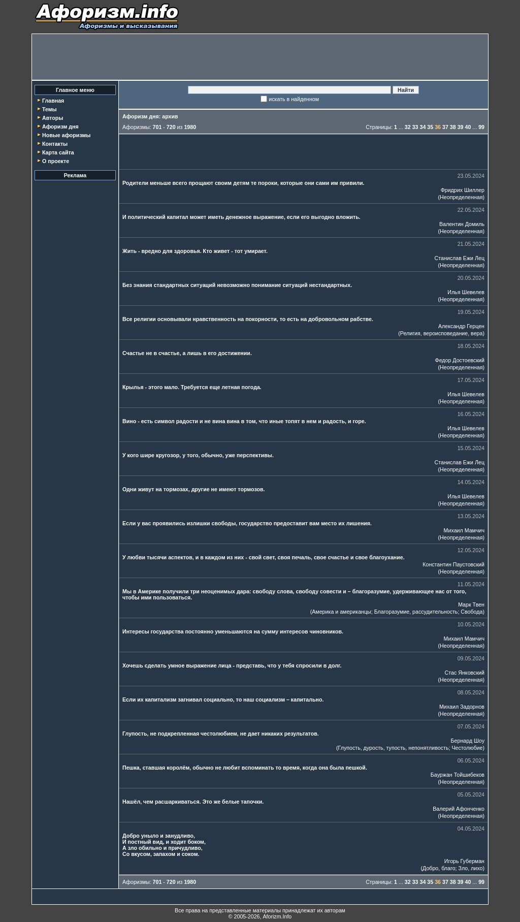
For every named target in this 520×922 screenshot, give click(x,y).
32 (408, 127)
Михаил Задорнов (461, 707)
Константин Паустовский (453, 564)
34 (423, 127)
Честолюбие (466, 748)
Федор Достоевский (459, 360)
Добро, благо (439, 868)
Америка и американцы (341, 612)
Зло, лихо (471, 868)
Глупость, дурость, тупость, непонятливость (393, 748)
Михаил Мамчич (464, 530)
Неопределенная (461, 197)
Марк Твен (471, 604)
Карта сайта (58, 152)
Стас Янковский (464, 673)
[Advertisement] (260, 57)
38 (453, 127)
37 (445, 127)
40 (468, 127)
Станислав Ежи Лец (460, 258)
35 (430, 127)
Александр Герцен (461, 326)
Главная (53, 101)
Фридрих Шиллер (462, 190)
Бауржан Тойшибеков (457, 775)
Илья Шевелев (465, 292)
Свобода (471, 612)
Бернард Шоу (467, 741)
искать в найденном (294, 99)
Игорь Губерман (464, 861)
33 (415, 127)
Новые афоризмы (66, 135)
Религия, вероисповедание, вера (441, 333)
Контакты (55, 144)
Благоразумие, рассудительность (416, 612)
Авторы (52, 118)
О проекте (55, 161)
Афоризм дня (60, 126)
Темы (49, 109)
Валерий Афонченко (458, 809)
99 (481, 127)
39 (461, 127)
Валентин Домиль (461, 224)
